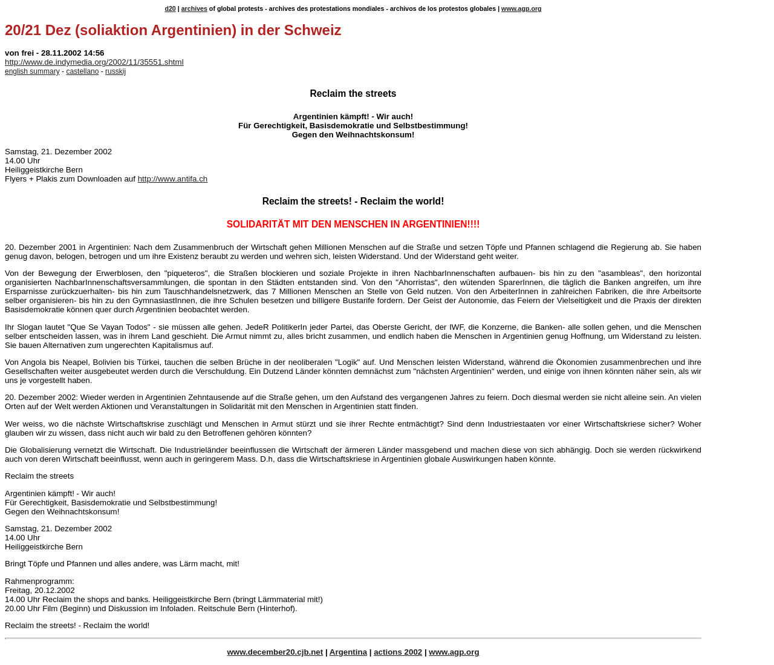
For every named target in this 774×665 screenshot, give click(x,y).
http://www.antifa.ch (173, 178)
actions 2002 (398, 652)
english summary (32, 71)
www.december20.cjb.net (275, 652)
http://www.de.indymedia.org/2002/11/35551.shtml (94, 62)
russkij (115, 71)
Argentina (348, 652)
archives (194, 8)
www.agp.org (521, 8)
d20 (169, 8)
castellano (82, 71)
